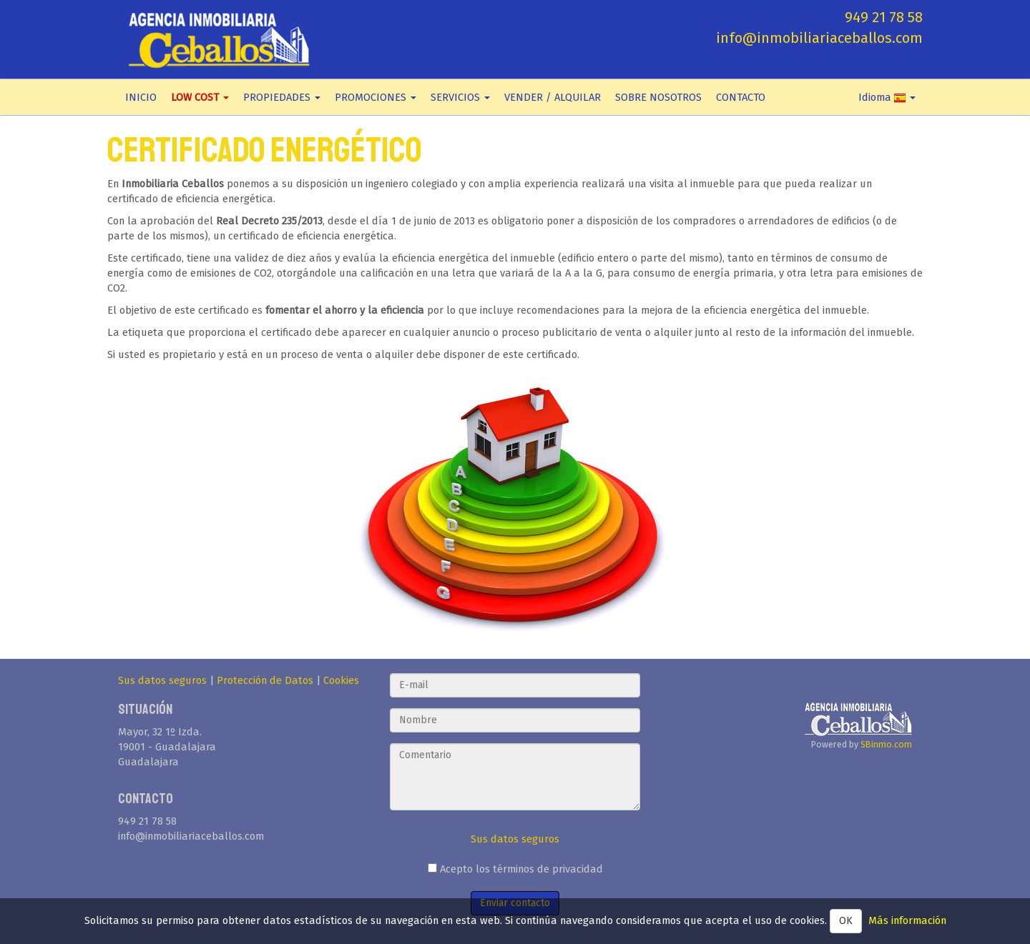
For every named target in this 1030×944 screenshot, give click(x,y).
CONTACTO (740, 97)
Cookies (341, 680)
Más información (907, 920)
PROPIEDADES (281, 97)
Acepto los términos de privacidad (515, 869)
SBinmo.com (886, 744)
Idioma (887, 97)
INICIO (141, 97)
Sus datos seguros (162, 680)
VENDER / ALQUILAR (552, 97)
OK (846, 921)
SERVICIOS (460, 97)
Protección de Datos (265, 680)
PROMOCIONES (375, 97)
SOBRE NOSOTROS (658, 97)
